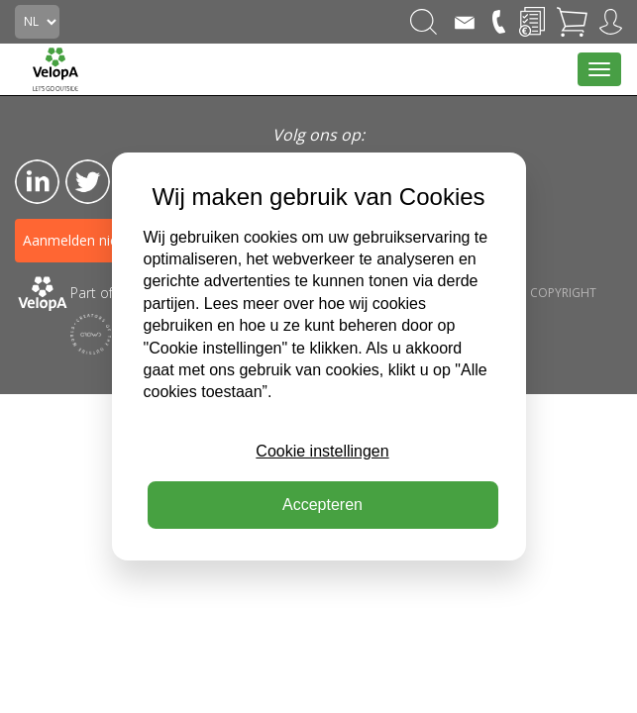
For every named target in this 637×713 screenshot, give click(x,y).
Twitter (87, 181)
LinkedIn (37, 181)
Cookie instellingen (322, 451)
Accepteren (322, 504)
